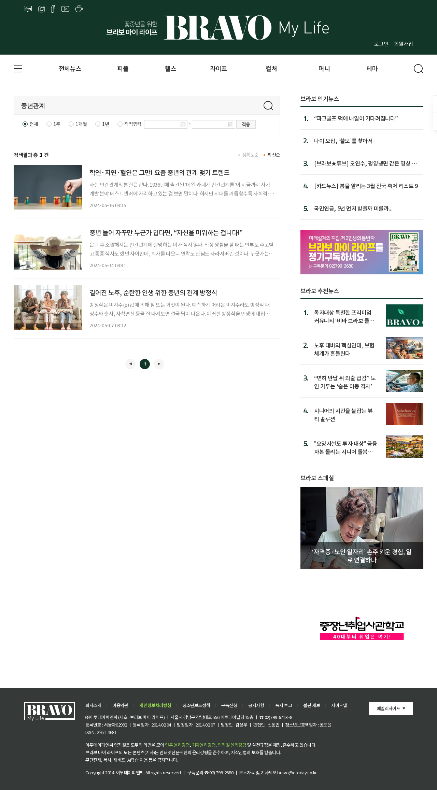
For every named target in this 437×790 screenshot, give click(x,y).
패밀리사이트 (388, 708)
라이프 (218, 68)
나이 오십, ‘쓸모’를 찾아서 (343, 141)
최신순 (273, 154)
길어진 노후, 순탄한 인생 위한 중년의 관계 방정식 (153, 292)
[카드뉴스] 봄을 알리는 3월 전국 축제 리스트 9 (366, 186)
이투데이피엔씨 (130, 772)
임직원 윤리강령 (232, 745)
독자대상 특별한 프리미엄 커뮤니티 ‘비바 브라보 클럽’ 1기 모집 (345, 316)
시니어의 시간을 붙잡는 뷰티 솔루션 (343, 414)
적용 (246, 124)
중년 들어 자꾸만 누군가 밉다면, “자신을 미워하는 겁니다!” (166, 232)
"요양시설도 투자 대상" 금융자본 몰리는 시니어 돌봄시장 (345, 447)
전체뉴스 (70, 68)
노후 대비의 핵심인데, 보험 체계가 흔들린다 (344, 349)
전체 (33, 123)
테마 (372, 68)
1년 (105, 123)
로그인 (381, 43)
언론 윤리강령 (177, 745)
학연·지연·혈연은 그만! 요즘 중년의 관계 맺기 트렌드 (159, 172)
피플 (122, 68)
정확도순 (250, 154)
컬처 (271, 68)
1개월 (81, 123)
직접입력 (132, 123)
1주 (56, 123)
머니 (324, 68)
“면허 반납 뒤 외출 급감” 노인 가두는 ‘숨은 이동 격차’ (345, 382)
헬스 (170, 68)
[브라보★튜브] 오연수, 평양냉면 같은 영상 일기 (365, 163)
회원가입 (403, 43)
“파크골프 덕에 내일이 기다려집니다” (356, 118)
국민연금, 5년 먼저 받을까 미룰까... (353, 208)
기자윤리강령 (204, 745)
